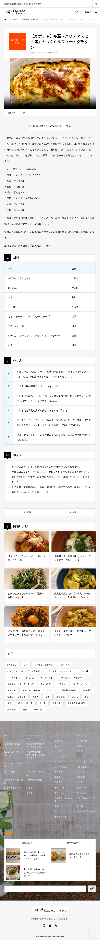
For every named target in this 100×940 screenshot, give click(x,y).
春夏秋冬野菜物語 (12, 744)
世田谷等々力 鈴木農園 (13, 781)
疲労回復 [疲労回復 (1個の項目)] (56, 703)
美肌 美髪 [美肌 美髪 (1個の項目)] (11, 709)
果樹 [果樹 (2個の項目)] (87, 697)
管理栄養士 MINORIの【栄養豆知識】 (35, 745)
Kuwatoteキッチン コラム (13, 753)
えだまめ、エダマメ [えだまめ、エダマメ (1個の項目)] (44, 665)
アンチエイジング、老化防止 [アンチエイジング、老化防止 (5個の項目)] (20, 678)
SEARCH (96, 3)
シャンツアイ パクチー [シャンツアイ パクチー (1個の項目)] (71, 678)
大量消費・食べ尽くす (63, 799)
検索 (91, 888)
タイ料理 (58, 746)
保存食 (57, 777)
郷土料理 (81, 777)
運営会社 (30, 793)
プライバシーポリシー (13, 794)
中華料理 (58, 741)
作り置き (58, 772)
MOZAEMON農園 (34, 780)
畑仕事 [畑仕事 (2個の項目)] (42, 703)
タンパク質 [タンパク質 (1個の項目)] (46, 684)
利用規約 (30, 788)
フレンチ (81, 756)
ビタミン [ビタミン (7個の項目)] (62, 684)
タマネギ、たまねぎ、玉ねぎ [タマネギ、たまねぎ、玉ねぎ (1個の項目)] (20, 684)
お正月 (80, 782)
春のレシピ (82, 793)
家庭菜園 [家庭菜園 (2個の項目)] (61, 697)
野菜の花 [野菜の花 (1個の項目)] (38, 709)
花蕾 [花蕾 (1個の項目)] (25, 709)
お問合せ (8, 801)
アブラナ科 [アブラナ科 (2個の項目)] (83, 671)
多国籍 (80, 746)
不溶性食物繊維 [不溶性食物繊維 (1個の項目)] (69, 690)
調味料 (80, 751)
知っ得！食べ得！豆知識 (35, 737)
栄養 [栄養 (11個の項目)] (9, 703)
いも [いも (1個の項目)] (26, 665)
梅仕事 (80, 806)
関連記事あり (83, 767)
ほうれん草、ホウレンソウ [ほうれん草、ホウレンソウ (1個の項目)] (59, 671)
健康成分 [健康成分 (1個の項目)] (87, 690)
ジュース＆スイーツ (63, 756)
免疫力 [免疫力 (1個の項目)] (36, 697)
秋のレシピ (82, 787)
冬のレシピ (59, 787)
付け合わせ (82, 772)
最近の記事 (27, 843)
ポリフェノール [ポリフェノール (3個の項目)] (80, 684)
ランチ (57, 761)
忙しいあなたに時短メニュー (13, 764)
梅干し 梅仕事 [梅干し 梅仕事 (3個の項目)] (25, 703)
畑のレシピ (9, 735)
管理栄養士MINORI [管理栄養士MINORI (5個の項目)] (76, 703)
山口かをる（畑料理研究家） (48, 53)
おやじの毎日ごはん (86, 798)
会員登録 (87, 12)
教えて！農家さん (12, 788)
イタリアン (82, 735)
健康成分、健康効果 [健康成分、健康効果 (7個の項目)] (16, 697)
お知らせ (30, 763)
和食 (56, 735)
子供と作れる (60, 816)
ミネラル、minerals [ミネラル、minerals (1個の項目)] (31, 690)
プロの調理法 (60, 767)
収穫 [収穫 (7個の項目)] (48, 697)
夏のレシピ (59, 793)
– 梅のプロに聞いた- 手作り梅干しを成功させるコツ (35, 755)
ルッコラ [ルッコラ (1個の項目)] (51, 690)
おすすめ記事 (73, 843)
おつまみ (58, 751)
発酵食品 (58, 782)
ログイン (78, 12)
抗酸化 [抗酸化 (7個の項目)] (75, 697)
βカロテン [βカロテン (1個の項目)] (12, 665)
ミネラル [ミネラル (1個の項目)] (11, 690)
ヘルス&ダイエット (85, 761)
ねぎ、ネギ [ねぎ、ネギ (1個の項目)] (65, 665)
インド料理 (82, 741)
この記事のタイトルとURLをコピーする (50, 126)
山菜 (56, 806)
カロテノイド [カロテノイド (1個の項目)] (47, 678)
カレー (57, 811)
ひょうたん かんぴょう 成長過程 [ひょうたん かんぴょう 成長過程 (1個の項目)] (23, 671)
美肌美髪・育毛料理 (86, 811)
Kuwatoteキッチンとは (35, 773)
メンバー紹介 (10, 771)
